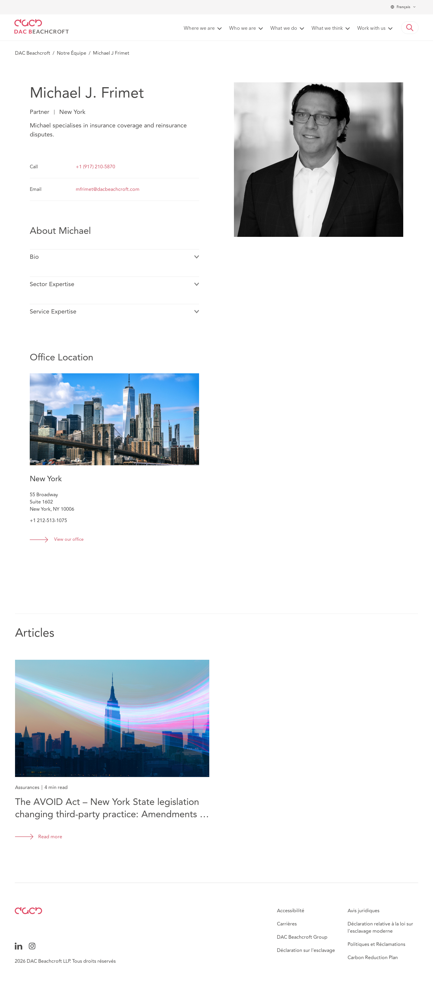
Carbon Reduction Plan (373, 957)
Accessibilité (290, 910)
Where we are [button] (199, 28)
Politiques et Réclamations (376, 944)
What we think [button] (327, 28)
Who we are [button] (242, 28)
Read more (50, 836)
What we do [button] (283, 28)
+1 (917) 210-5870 (95, 166)
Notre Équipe (71, 53)
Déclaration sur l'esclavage (306, 950)
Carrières (287, 924)
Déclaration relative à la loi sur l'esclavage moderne (380, 927)
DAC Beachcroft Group (302, 937)
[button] (410, 27)
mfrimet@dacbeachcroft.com (108, 189)
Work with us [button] (371, 28)
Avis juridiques (363, 910)
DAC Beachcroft (32, 53)
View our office (69, 539)
